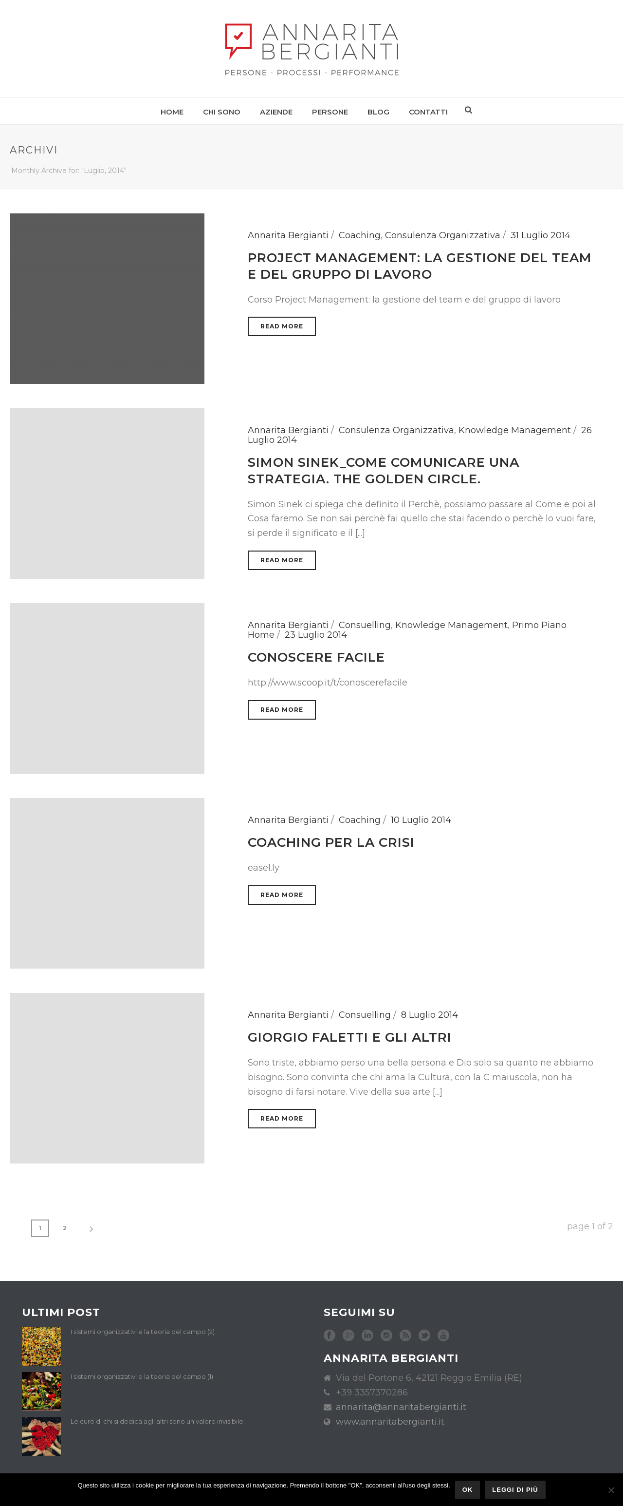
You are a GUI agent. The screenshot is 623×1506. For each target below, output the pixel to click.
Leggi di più (515, 1489)
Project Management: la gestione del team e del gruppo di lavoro (420, 266)
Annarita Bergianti (288, 235)
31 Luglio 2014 (540, 235)
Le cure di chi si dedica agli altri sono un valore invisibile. (158, 1421)
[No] (611, 1490)
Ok (467, 1489)
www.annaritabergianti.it (390, 1421)
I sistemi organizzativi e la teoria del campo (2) (143, 1331)
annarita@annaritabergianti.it (401, 1407)
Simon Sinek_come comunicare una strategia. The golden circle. (383, 471)
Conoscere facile (316, 657)
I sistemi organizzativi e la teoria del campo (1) (142, 1376)
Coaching (360, 235)
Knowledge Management (514, 430)
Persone (330, 111)
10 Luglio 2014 (421, 820)
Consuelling (365, 625)
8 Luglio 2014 (429, 1015)
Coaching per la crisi (331, 842)
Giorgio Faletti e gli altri (350, 1037)
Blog (378, 111)
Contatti (428, 111)
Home (172, 111)
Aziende (276, 111)
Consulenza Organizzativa (442, 235)
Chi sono (221, 111)
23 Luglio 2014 (316, 634)
